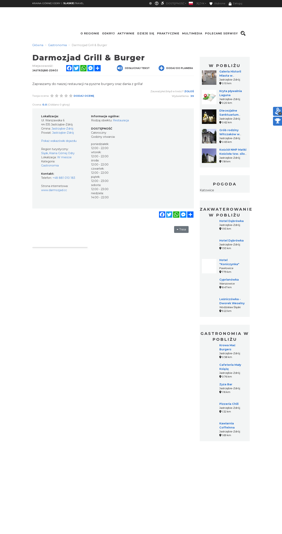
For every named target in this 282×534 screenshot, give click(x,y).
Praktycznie (168, 33)
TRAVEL (73, 3)
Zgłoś (189, 91)
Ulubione (217, 3)
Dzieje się (145, 33)
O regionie (89, 33)
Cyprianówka (229, 279)
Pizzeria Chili (229, 404)
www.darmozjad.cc (54, 190)
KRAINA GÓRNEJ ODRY (46, 3)
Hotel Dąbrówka (231, 221)
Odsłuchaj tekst (133, 68)
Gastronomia (50, 165)
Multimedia (192, 33)
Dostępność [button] (175, 3)
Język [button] (200, 3)
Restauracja (121, 120)
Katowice (207, 190)
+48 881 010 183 (63, 178)
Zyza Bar (225, 384)
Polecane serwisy (221, 33)
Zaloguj (235, 3)
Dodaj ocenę (84, 95)
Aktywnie (126, 33)
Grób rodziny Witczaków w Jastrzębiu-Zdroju (232, 134)
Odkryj (108, 33)
